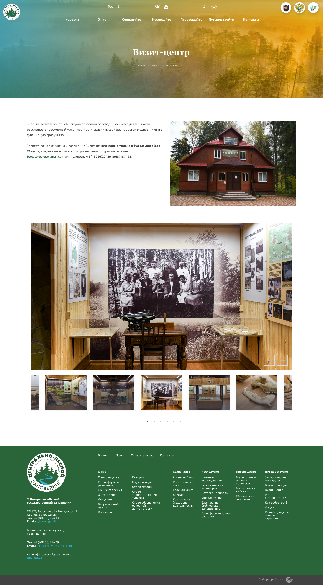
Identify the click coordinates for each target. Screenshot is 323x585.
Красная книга (183, 490)
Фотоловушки (212, 497)
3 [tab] (161, 421)
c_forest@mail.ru (47, 521)
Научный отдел (143, 482)
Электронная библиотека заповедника (211, 505)
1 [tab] (148, 421)
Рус (110, 6)
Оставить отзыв (142, 455)
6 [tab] (180, 421)
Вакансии (105, 512)
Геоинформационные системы (217, 514)
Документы (106, 499)
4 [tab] (167, 421)
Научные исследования (212, 478)
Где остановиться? (275, 496)
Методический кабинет (246, 489)
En (119, 6)
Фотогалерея (107, 494)
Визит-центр (274, 490)
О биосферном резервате (108, 483)
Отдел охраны (142, 487)
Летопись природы (215, 493)
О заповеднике (109, 477)
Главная (141, 64)
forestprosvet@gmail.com (45, 156)
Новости (72, 19)
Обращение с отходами (245, 497)
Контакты (251, 19)
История (138, 477)
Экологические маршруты (276, 478)
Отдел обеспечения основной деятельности (146, 505)
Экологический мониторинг (212, 486)
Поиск (120, 455)
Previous (269, 360)
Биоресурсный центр (108, 505)
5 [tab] (174, 421)
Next (282, 360)
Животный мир (183, 477)
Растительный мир (183, 483)
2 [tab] (154, 421)
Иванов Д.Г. (35, 557)
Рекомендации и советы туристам (277, 515)
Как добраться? (276, 502)
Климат (178, 494)
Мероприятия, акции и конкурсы (246, 480)
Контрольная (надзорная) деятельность (183, 502)
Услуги (269, 507)
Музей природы (276, 485)
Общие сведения (110, 490)
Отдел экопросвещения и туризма (145, 494)
